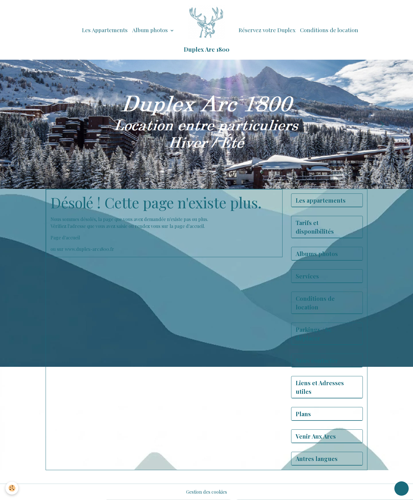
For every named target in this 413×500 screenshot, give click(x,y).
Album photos (150, 30)
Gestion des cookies (206, 492)
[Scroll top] (401, 488)
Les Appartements (105, 30)
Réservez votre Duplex (267, 30)
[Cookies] (12, 488)
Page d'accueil (65, 238)
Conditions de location (329, 30)
